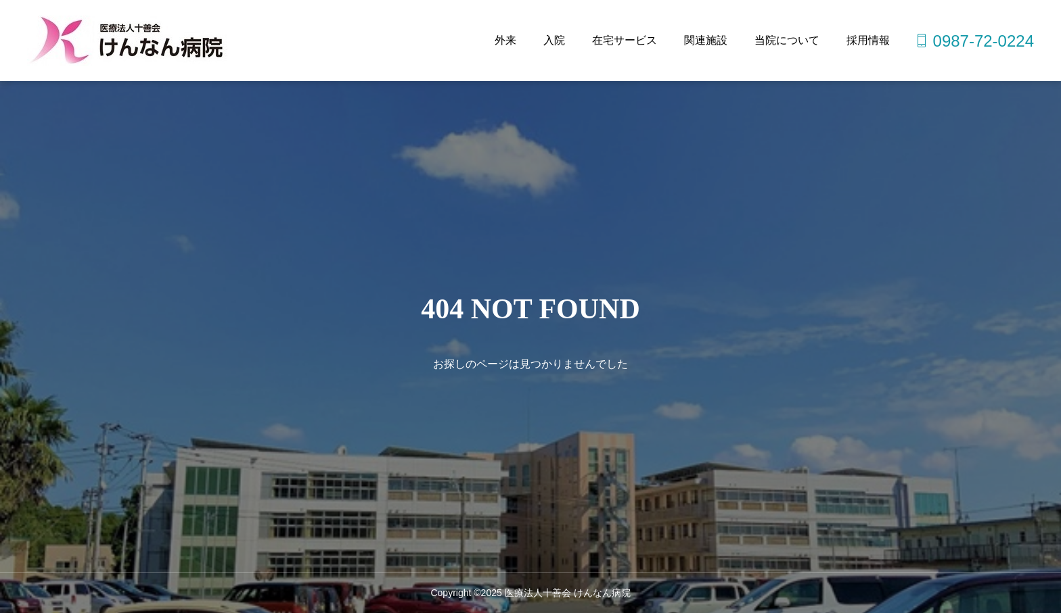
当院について (786, 40)
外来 (505, 40)
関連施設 (705, 40)
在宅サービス (624, 40)
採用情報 (868, 40)
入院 (554, 40)
